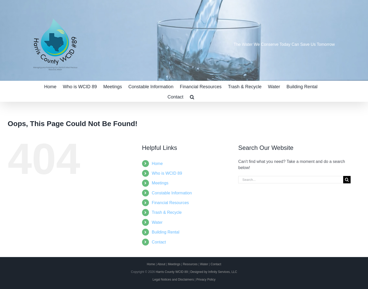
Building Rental (165, 232)
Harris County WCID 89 (172, 272)
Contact (159, 242)
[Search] (347, 179)
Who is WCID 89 (167, 173)
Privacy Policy (205, 279)
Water (157, 222)
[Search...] (290, 179)
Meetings (160, 183)
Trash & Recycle (167, 212)
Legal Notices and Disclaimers (173, 279)
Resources (190, 264)
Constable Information (172, 193)
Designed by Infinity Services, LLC (213, 272)
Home (157, 163)
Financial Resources (170, 203)
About (161, 264)
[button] (192, 96)
